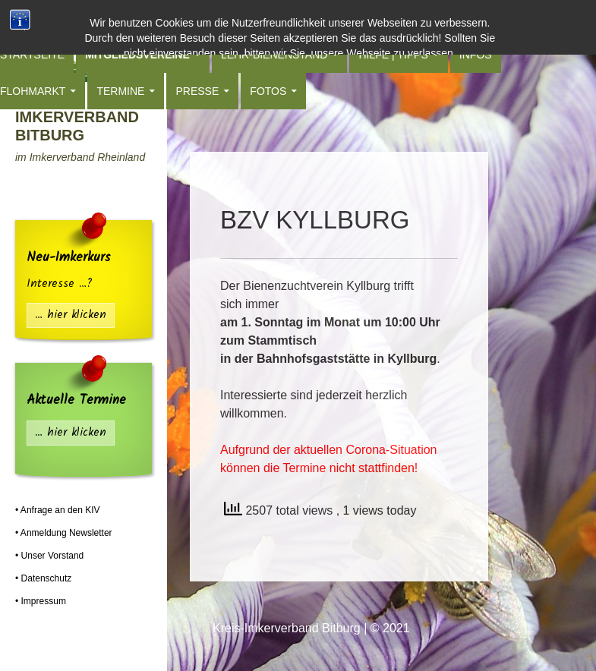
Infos (475, 55)
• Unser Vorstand (49, 555)
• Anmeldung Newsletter (63, 533)
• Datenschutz (43, 578)
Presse (197, 91)
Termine (120, 91)
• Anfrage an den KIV (57, 510)
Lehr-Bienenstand (274, 55)
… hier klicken (70, 315)
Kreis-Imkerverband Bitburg (77, 116)
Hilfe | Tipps (392, 55)
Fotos (268, 91)
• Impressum (40, 601)
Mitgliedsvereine (137, 55)
